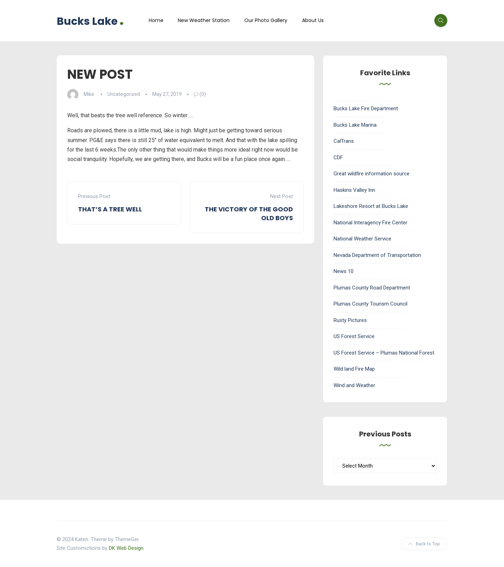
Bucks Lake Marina (355, 125)
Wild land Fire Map (354, 369)
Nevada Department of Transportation (377, 255)
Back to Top (424, 543)
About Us (313, 20)
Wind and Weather (354, 385)
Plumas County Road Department (372, 288)
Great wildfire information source (372, 173)
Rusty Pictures (350, 320)
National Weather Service (362, 239)
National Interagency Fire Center (370, 222)
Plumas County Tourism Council (370, 304)
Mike (89, 94)
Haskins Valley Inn (354, 190)
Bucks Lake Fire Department (366, 108)
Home (156, 20)
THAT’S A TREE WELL (110, 209)
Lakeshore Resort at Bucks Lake (371, 206)
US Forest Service (354, 336)
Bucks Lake (90, 20)
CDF (338, 157)
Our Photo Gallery (265, 20)
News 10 (344, 271)
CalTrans (344, 141)
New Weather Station (204, 20)
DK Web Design (126, 548)
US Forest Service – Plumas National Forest (384, 353)
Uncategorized (123, 94)
